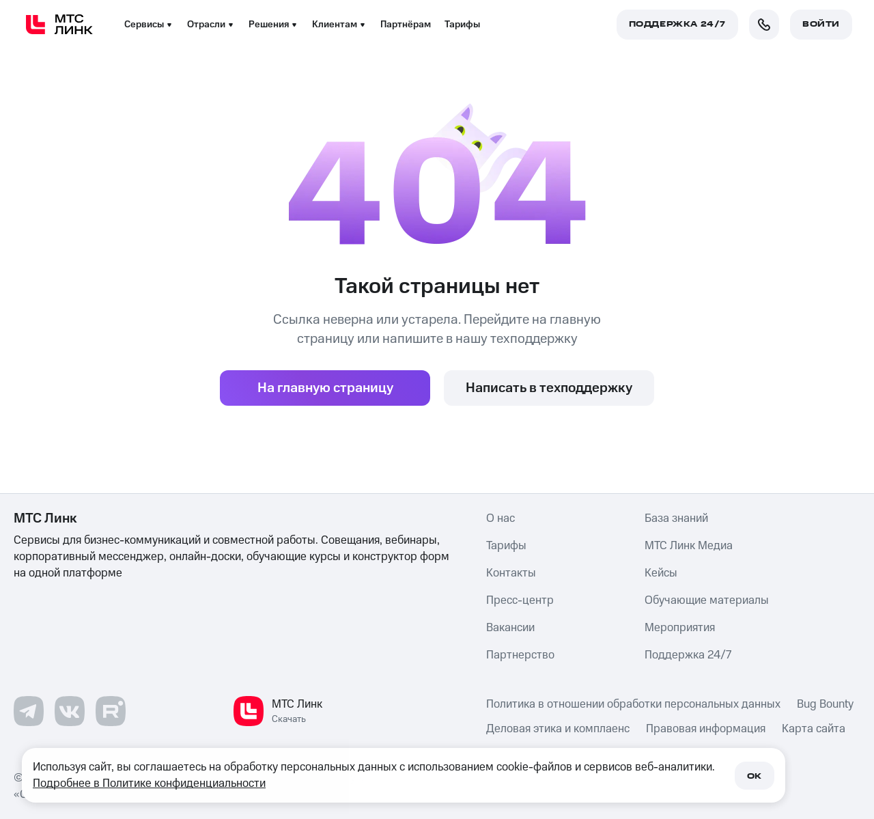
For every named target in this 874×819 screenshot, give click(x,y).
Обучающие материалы (707, 600)
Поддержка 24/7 (688, 655)
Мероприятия (680, 628)
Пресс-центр (520, 600)
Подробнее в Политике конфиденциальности (149, 783)
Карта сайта (813, 729)
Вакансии (510, 628)
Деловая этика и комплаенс (558, 729)
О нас (500, 518)
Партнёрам (405, 24)
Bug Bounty (825, 704)
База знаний (676, 518)
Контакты (511, 573)
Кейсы (661, 573)
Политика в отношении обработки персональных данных (633, 704)
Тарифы (462, 24)
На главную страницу (325, 388)
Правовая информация (705, 729)
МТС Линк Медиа (689, 546)
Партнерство (520, 655)
